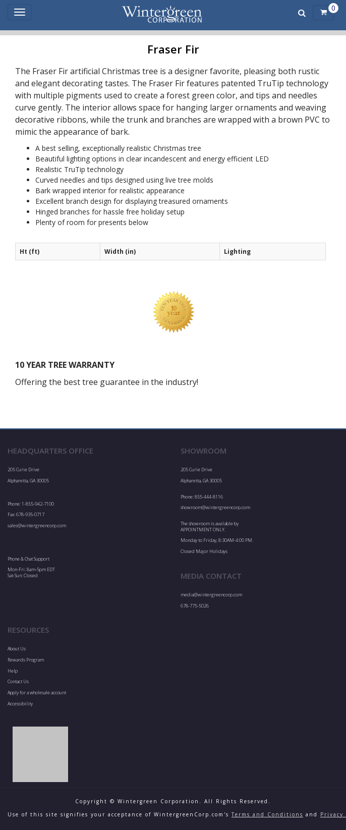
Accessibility (20, 703)
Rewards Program (26, 659)
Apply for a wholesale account (37, 692)
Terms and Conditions (267, 814)
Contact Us (18, 681)
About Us (17, 648)
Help (13, 671)
